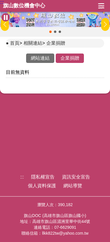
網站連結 (40, 58)
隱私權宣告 (43, 176)
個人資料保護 (42, 185)
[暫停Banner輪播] (5, 17)
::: (2, 2)
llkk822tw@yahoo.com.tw (65, 233)
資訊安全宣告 (76, 176)
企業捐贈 (55, 43)
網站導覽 (72, 185)
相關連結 (32, 43)
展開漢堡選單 (101, 6)
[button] (50, 32)
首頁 (14, 43)
